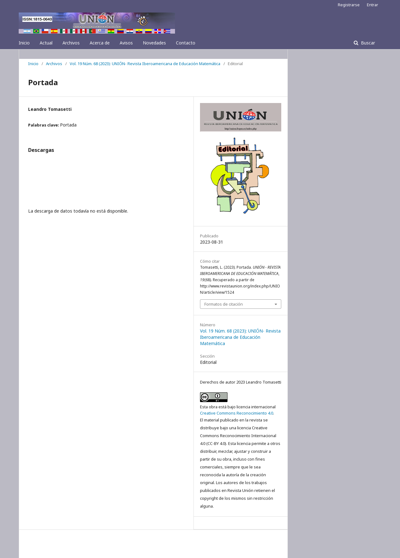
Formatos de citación (223, 304)
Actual (46, 43)
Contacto (185, 43)
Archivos (71, 43)
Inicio (24, 43)
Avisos (126, 43)
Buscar (367, 43)
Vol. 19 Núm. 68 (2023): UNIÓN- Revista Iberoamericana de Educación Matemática (145, 63)
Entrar (372, 5)
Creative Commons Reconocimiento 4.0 (236, 413)
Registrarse (349, 5)
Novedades (154, 43)
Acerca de (100, 43)
